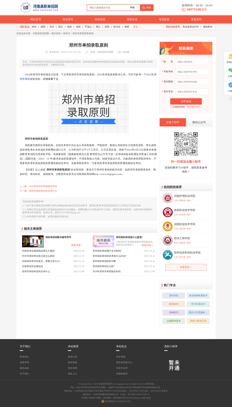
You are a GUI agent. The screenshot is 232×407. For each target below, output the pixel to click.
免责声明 (24, 362)
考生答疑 (120, 357)
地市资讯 (56, 33)
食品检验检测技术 (198, 295)
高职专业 (132, 19)
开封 (51, 27)
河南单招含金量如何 (32, 266)
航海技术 (173, 304)
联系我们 (24, 357)
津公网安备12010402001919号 (118, 401)
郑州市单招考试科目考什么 (36, 271)
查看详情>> (77, 245)
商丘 (60, 27)
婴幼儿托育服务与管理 (199, 312)
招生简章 (72, 368)
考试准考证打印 (191, 27)
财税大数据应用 (198, 321)
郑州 (34, 27)
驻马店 (116, 27)
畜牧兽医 (173, 295)
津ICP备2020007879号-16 (138, 394)
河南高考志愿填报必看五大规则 (38, 251)
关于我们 (24, 373)
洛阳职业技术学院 (184, 210)
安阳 (107, 27)
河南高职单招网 (41, 33)
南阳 (43, 27)
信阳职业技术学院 (184, 224)
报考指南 (72, 362)
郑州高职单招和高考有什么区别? (109, 256)
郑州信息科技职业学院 (187, 252)
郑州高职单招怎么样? (104, 266)
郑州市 (66, 33)
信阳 (78, 27)
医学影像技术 (198, 304)
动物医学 (173, 312)
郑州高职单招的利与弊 (104, 261)
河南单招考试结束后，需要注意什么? (41, 261)
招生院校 (100, 19)
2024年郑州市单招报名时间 (107, 271)
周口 (98, 27)
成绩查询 (207, 27)
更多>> (136, 27)
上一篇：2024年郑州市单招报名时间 (38, 186)
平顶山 (88, 27)
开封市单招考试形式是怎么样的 (38, 256)
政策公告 (72, 357)
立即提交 (186, 101)
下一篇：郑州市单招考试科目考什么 (38, 191)
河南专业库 (122, 368)
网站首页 (35, 19)
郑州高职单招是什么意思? (129, 237)
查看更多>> (186, 267)
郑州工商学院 (182, 238)
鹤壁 (127, 27)
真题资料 (196, 19)
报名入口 (72, 373)
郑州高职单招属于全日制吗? (107, 251)
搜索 (148, 7)
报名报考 (67, 19)
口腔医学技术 (174, 321)
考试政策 (164, 19)
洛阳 (69, 27)
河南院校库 (122, 373)
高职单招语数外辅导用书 (58, 237)
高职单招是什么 (124, 362)
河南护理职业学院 (184, 196)
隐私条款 (24, 368)
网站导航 (150, 384)
